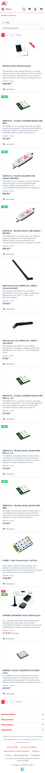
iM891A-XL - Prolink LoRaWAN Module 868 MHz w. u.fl (22, 396)
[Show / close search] (23, 9)
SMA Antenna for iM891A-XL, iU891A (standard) (20, 341)
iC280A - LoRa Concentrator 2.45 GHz (20, 560)
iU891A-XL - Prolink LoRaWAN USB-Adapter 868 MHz (19, 177)
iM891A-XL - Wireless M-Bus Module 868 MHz (21, 506)
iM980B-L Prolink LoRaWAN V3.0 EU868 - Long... (21, 671)
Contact (8, 755)
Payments (35, 751)
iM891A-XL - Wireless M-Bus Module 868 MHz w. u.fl (21, 451)
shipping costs (12, 739)
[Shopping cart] (41, 9)
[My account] (35, 9)
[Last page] (11, 35)
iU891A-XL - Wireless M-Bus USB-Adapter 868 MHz (22, 232)
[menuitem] (6, 9)
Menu (6, 8)
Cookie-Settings (12, 747)
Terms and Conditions (28, 747)
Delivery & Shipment (21, 755)
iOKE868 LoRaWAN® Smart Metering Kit (22, 615)
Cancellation (35, 755)
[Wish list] (29, 9)
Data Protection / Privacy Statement (17, 751)
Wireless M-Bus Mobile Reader (17, 66)
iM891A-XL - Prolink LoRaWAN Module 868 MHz (22, 122)
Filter (6, 22)
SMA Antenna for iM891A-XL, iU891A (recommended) (20, 287)
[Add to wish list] (9, 89)
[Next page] (7, 35)
